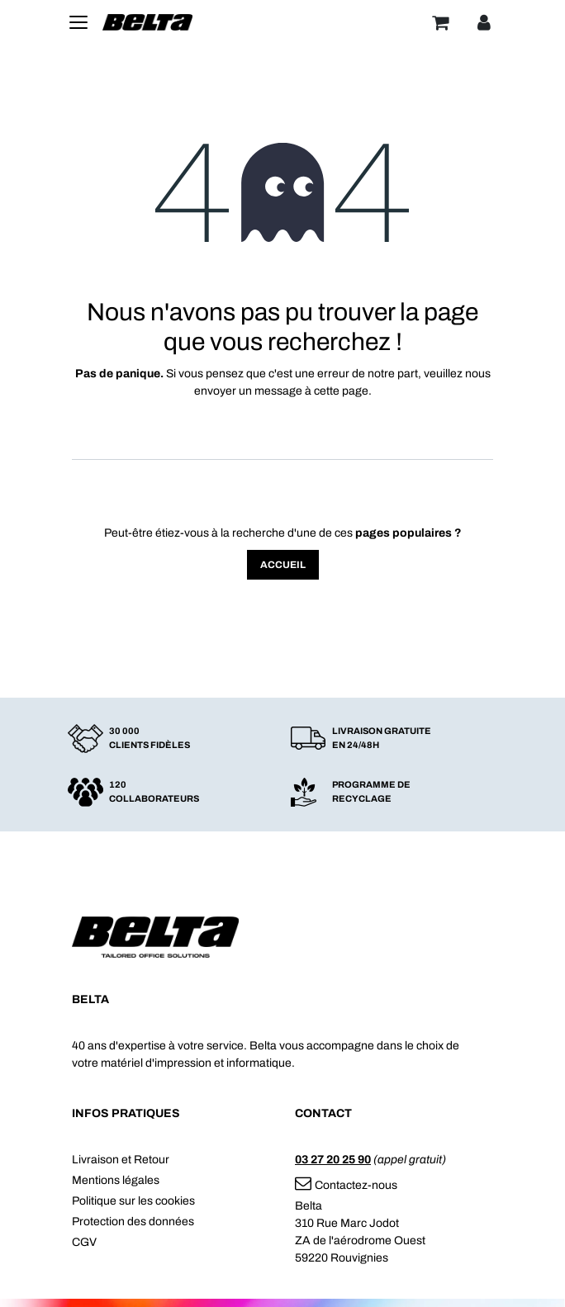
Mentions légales (115, 1180)
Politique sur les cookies (133, 1201)
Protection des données (133, 1221)
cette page (341, 391)
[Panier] (440, 22)
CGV (84, 1242)
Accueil (283, 565)
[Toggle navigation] (78, 22)
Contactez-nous (346, 1185)
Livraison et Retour (120, 1159)
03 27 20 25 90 (333, 1159)
